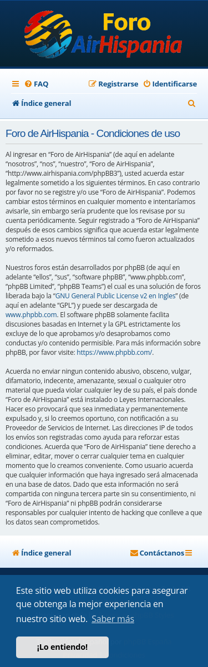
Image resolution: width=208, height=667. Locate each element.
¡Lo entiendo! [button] (62, 646)
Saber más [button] (113, 619)
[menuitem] (36, 84)
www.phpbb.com (31, 314)
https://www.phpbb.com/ (114, 352)
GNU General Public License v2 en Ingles (115, 296)
